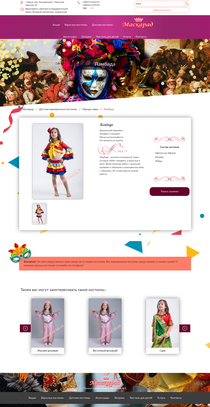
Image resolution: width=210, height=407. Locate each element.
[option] (57, 161)
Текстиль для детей (107, 36)
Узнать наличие (169, 191)
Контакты (141, 36)
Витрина (86, 36)
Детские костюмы (102, 25)
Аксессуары (70, 36)
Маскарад (28, 109)
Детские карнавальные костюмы (58, 109)
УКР (85, 8)
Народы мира (90, 109)
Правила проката (161, 10)
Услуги (127, 36)
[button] (25, 328)
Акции (56, 25)
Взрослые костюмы (76, 25)
